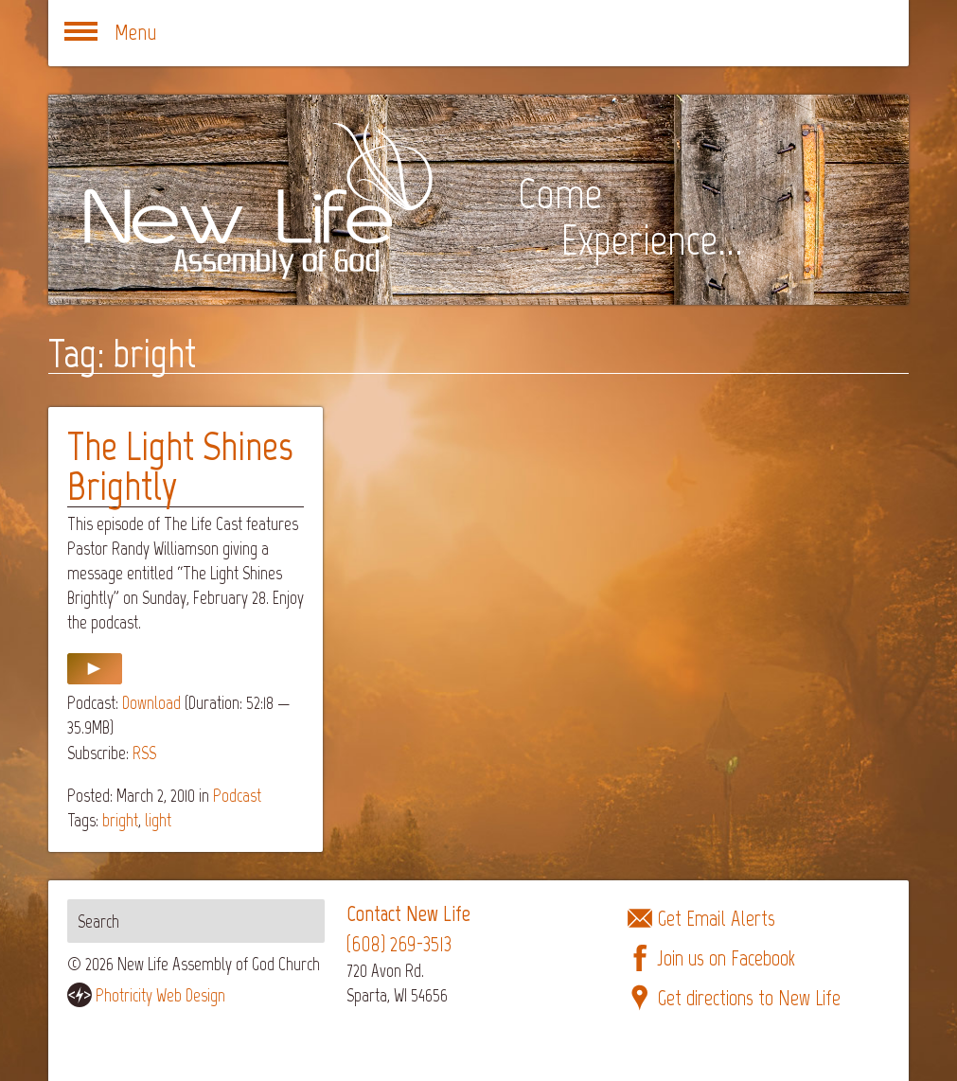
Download (151, 703)
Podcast (237, 795)
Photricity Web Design (160, 995)
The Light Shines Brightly (179, 466)
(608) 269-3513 (399, 944)
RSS (144, 753)
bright (120, 820)
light (158, 820)
